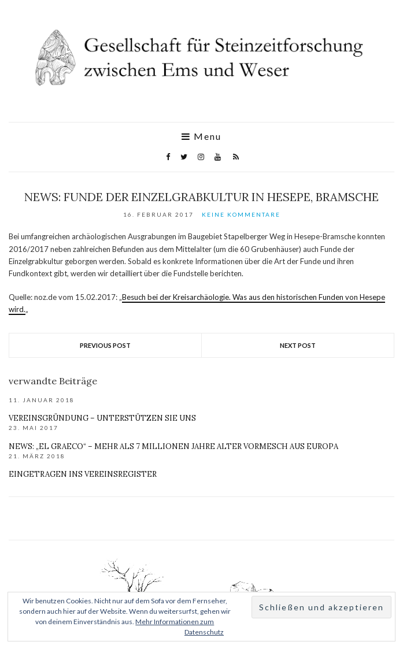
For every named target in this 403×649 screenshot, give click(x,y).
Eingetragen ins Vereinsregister (83, 474)
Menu (201, 136)
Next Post (298, 345)
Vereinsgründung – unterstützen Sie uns (102, 418)
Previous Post (105, 345)
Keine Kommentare (241, 214)
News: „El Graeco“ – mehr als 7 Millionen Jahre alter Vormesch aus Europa (173, 446)
